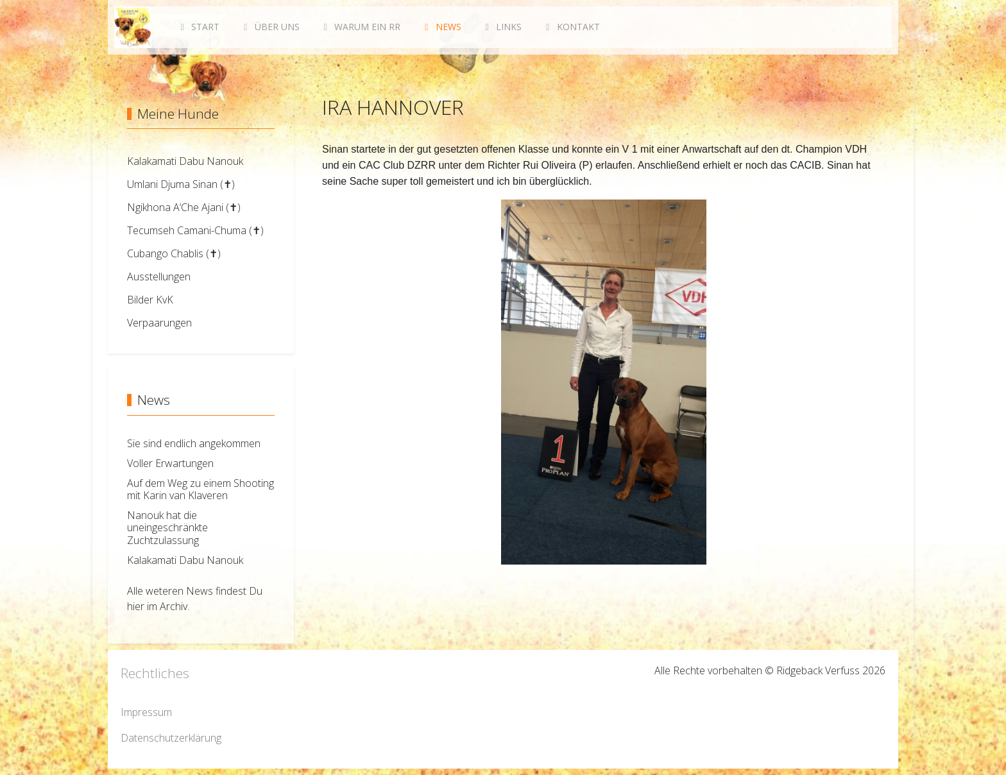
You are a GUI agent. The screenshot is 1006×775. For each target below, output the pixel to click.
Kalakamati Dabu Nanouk (185, 560)
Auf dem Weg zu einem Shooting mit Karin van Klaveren (200, 489)
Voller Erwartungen (170, 463)
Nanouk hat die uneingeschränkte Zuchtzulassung (167, 527)
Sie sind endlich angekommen (193, 443)
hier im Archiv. (158, 606)
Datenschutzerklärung (171, 738)
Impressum (146, 712)
